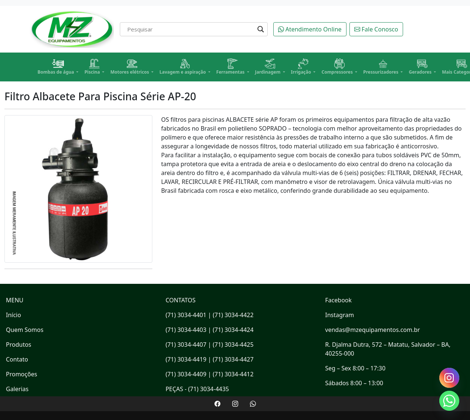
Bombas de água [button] (56, 66)
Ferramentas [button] (231, 66)
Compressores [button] (337, 66)
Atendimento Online (310, 29)
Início (13, 315)
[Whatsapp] (449, 401)
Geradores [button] (421, 66)
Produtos (18, 344)
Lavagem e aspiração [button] (183, 66)
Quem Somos (24, 330)
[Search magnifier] (261, 29)
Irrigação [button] (301, 66)
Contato (17, 359)
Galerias (17, 389)
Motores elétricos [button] (130, 66)
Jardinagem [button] (268, 66)
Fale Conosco (376, 29)
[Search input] (190, 29)
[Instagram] (449, 378)
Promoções (21, 374)
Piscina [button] (92, 66)
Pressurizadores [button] (381, 66)
